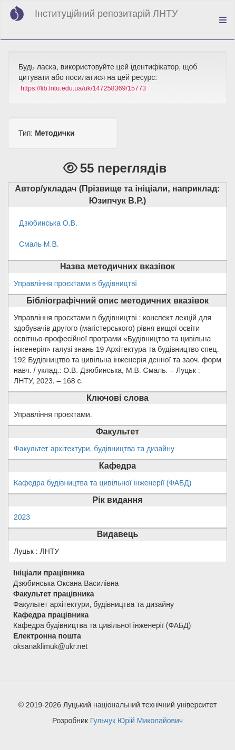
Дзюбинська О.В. (48, 223)
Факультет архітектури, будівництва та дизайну (94, 448)
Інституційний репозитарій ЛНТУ (106, 13)
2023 (22, 517)
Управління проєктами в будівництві (75, 283)
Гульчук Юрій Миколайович (136, 720)
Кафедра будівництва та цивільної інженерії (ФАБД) (102, 483)
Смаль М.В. (39, 244)
